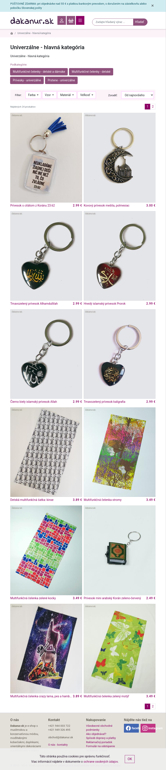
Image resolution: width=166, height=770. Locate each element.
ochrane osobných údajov (101, 761)
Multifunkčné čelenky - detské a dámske (39, 71)
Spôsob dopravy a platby (101, 738)
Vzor (48, 95)
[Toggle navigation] (80, 20)
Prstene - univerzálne (61, 80)
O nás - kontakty (58, 744)
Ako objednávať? (96, 734)
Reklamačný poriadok (99, 742)
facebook (135, 728)
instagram (151, 728)
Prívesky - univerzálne (27, 80)
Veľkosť (85, 95)
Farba (32, 95)
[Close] (152, 6)
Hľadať (139, 22)
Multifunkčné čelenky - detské (91, 71)
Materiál (66, 95)
